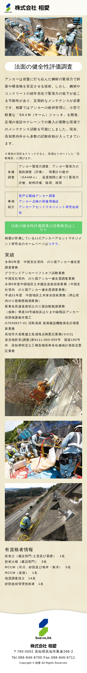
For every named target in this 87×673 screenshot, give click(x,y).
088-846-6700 (30, 657)
